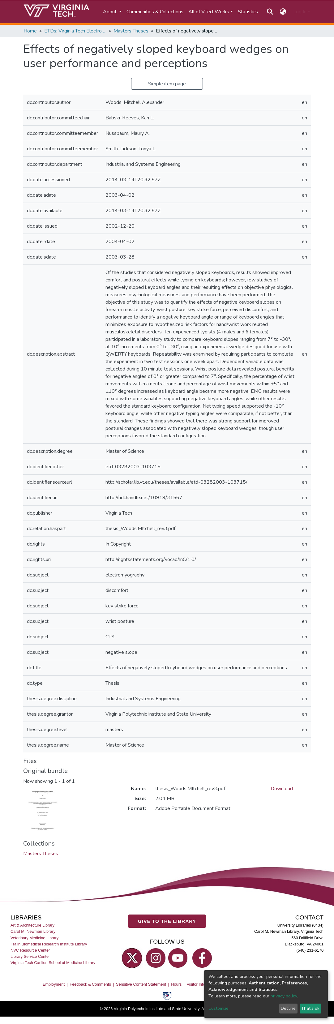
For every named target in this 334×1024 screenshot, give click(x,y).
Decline (288, 1008)
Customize (218, 1008)
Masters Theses (130, 31)
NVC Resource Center (30, 950)
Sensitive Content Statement (141, 984)
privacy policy (284, 996)
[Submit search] (270, 11)
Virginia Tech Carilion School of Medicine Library (53, 962)
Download (282, 788)
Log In (299, 11)
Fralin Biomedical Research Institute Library (49, 943)
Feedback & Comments (90, 984)
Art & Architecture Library (32, 925)
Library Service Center (30, 956)
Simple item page (167, 83)
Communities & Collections (154, 11)
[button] (283, 11)
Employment (54, 984)
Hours (176, 984)
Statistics (248, 11)
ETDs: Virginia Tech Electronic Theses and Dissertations (75, 31)
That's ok (310, 1008)
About (110, 11)
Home (30, 31)
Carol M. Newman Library (33, 931)
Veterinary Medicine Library (34, 937)
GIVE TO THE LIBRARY (167, 920)
